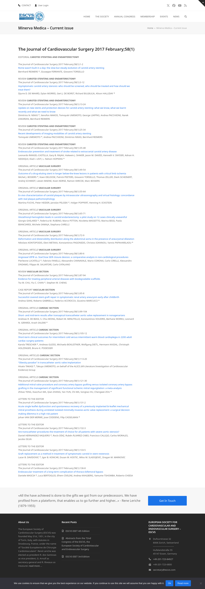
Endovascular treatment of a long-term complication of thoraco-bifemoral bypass (60, 471)
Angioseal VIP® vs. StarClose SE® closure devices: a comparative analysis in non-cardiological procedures (73, 257)
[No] (200, 583)
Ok (169, 583)
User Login (43, 5)
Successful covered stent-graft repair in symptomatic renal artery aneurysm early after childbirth (68, 297)
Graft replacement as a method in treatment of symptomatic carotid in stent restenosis (63, 453)
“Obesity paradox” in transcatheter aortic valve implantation (49, 362)
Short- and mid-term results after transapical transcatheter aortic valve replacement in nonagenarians (71, 315)
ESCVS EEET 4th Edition (78, 531)
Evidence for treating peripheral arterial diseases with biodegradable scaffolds (59, 278)
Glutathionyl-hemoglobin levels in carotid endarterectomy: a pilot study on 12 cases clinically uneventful (72, 217)
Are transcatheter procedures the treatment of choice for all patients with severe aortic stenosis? (68, 431)
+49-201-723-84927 (163, 559)
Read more (183, 583)
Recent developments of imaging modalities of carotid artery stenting (54, 133)
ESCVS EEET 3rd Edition (78, 556)
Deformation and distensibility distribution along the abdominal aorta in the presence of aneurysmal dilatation (76, 238)
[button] (185, 16)
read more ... (35, 565)
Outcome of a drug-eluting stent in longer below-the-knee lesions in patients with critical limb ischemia (72, 173)
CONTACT (26, 5)
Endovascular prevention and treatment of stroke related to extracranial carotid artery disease (67, 151)
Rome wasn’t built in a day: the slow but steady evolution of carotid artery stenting (61, 67)
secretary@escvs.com (164, 569)
